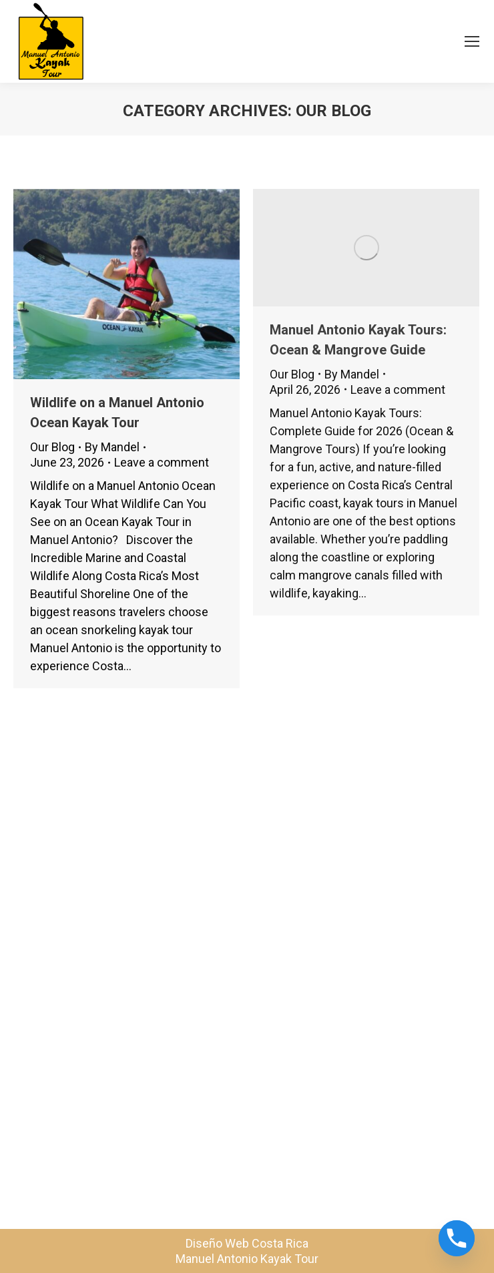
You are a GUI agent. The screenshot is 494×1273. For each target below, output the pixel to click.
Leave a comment (161, 462)
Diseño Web (217, 1243)
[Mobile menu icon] (472, 41)
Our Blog (52, 447)
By (112, 447)
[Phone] (457, 1238)
